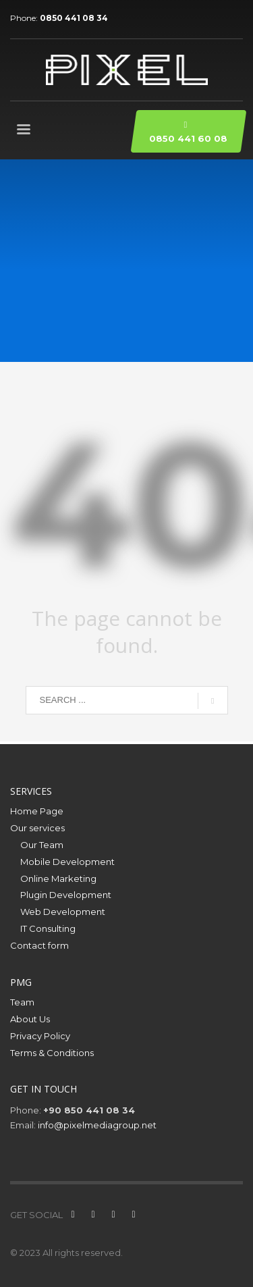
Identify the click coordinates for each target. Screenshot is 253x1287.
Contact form (39, 945)
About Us (30, 1019)
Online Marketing (58, 878)
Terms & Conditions (52, 1052)
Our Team (41, 844)
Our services (37, 827)
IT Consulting (48, 928)
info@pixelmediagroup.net (97, 1125)
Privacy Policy (40, 1035)
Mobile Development (67, 861)
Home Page (36, 811)
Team (22, 1002)
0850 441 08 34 (74, 18)
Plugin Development (65, 894)
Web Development (62, 911)
